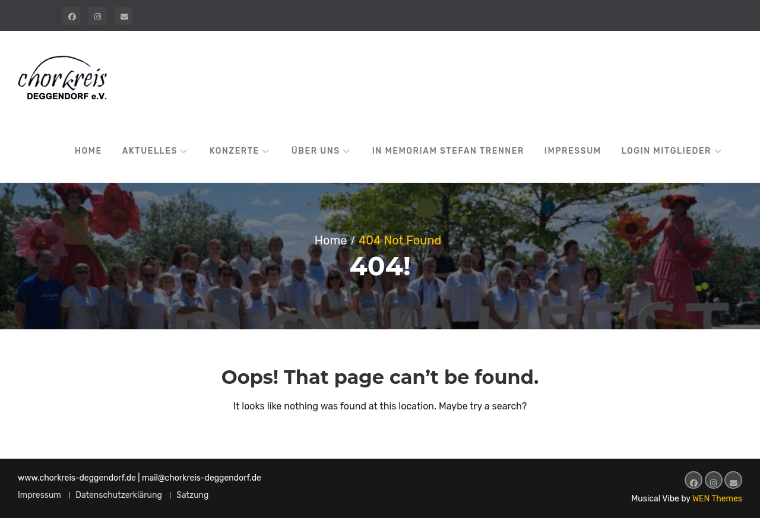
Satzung (192, 495)
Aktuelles (150, 151)
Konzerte (234, 151)
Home (88, 151)
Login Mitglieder (666, 151)
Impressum (572, 151)
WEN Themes (717, 499)
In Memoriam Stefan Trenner (448, 151)
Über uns (316, 151)
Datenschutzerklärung (118, 495)
